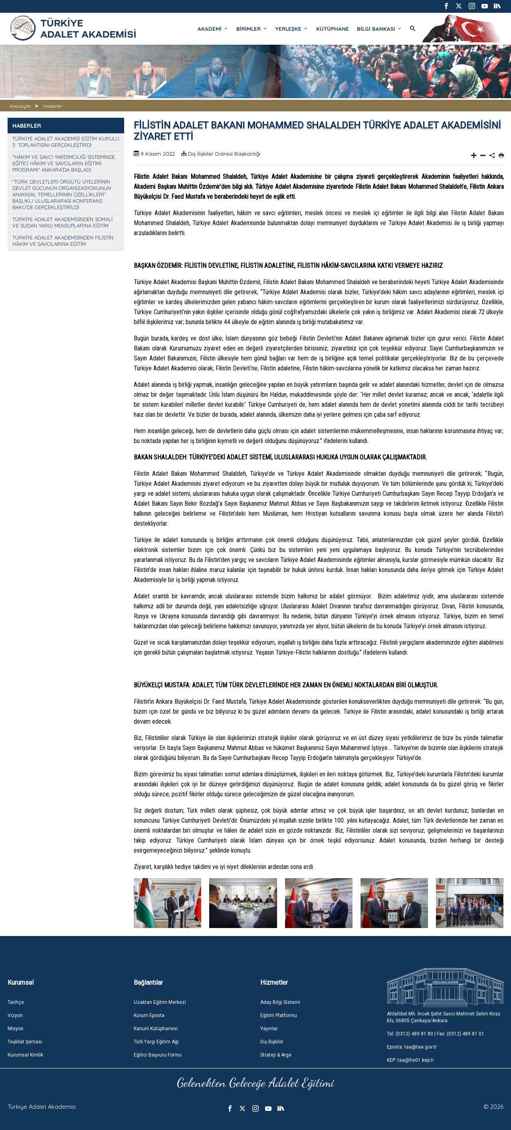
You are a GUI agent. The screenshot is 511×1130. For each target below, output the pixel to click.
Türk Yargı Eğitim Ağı (156, 1042)
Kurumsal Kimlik (25, 1055)
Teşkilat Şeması (25, 1042)
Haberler (52, 106)
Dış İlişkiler (271, 1042)
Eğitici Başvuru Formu (158, 1055)
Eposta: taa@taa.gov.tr (412, 1047)
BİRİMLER (251, 29)
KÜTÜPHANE (332, 29)
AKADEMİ (213, 29)
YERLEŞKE (291, 29)
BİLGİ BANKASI (379, 29)
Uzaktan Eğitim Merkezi (160, 1002)
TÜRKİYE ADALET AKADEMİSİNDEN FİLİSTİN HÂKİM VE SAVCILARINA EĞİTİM (62, 240)
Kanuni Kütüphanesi (156, 1028)
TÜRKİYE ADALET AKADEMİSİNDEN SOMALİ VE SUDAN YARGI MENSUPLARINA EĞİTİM (62, 222)
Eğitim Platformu (278, 1015)
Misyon (16, 1028)
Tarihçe (16, 1002)
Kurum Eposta (149, 1015)
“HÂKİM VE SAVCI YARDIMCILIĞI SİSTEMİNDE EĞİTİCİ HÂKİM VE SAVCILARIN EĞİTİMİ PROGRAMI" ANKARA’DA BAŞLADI (63, 163)
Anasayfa (20, 106)
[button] (494, 904)
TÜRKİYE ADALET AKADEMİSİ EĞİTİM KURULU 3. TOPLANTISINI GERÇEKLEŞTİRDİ (65, 141)
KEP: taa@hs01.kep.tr (410, 1060)
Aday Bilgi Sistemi (280, 1002)
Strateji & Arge (275, 1055)
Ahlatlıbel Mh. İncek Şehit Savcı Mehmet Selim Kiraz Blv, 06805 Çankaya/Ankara (444, 1017)
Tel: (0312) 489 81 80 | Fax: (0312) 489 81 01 (435, 1034)
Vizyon (15, 1015)
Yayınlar (269, 1028)
